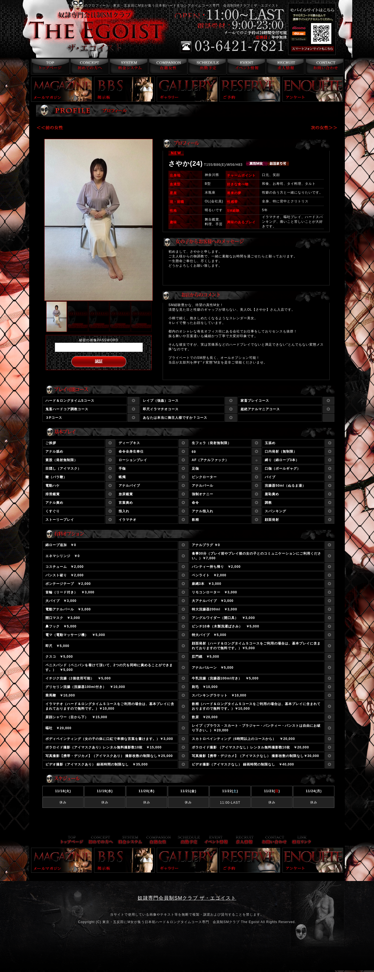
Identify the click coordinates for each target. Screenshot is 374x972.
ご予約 (249, 89)
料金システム (127, 66)
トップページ (49, 66)
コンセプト (88, 66)
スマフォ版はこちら (320, 49)
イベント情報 (245, 66)
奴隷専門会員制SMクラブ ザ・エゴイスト (187, 898)
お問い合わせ (324, 66)
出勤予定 (206, 66)
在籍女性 (167, 66)
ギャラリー (187, 89)
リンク (301, 840)
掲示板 (124, 89)
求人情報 (285, 66)
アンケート (312, 89)
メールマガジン (61, 89)
